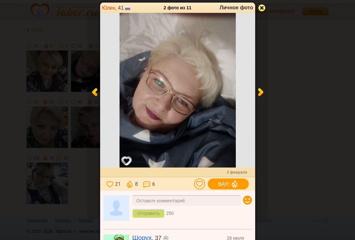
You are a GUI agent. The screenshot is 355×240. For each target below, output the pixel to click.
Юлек (108, 8)
